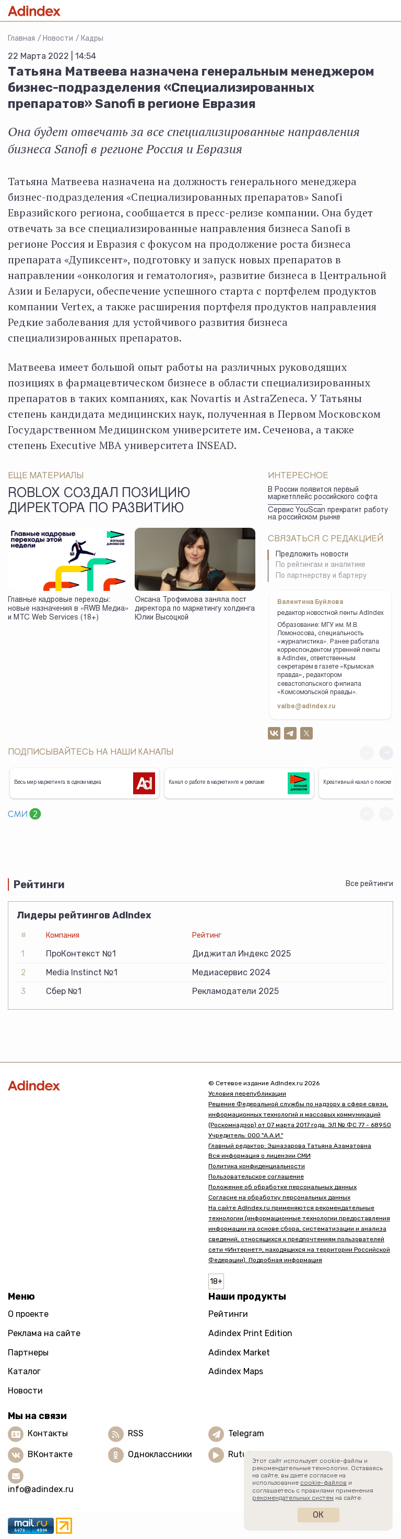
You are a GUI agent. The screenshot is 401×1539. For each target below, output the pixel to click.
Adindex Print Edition (250, 1333)
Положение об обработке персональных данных (282, 1187)
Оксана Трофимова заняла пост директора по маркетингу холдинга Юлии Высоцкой (195, 609)
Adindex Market (239, 1353)
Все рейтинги (369, 883)
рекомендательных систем (293, 1497)
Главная (21, 38)
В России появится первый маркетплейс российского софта (323, 494)
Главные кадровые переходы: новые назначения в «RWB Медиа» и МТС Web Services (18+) (68, 609)
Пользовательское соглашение (256, 1176)
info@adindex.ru (41, 1489)
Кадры (92, 38)
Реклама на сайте (44, 1333)
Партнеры (28, 1353)
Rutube (242, 1455)
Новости (58, 38)
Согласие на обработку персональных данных (279, 1197)
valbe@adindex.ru (306, 707)
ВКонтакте (50, 1455)
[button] (386, 753)
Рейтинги (228, 1314)
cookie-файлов (323, 1482)
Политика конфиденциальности (256, 1166)
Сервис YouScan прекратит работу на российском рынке (328, 514)
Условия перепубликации (247, 1093)
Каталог (24, 1371)
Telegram (246, 1434)
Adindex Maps (235, 1371)
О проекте (28, 1314)
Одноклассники (160, 1455)
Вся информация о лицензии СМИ (259, 1155)
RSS (136, 1434)
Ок (318, 1515)
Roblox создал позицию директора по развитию (99, 502)
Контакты (48, 1434)
